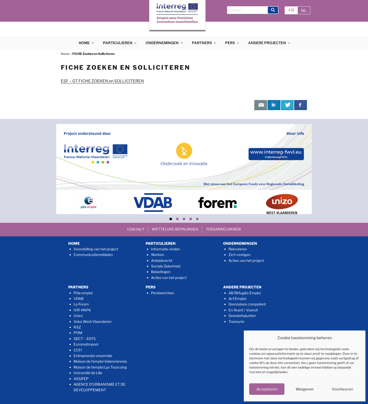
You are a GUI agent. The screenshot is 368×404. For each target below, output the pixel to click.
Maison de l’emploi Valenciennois (100, 361)
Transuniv (236, 321)
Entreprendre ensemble (93, 355)
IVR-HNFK (82, 310)
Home (65, 54)
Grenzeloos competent (247, 304)
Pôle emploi (83, 293)
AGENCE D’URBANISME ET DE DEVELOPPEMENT (99, 387)
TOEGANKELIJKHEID (223, 229)
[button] (170, 219)
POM (78, 332)
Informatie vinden (165, 249)
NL (304, 10)
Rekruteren (237, 249)
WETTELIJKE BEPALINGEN (175, 229)
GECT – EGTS (85, 338)
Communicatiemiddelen (93, 254)
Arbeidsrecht (161, 260)
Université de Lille (88, 373)
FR (291, 10)
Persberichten (162, 293)
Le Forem (81, 304)
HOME (87, 43)
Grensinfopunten (242, 315)
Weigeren (305, 389)
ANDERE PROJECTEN (269, 43)
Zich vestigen (239, 254)
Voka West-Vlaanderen (92, 321)
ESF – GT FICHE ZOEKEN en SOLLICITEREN (102, 81)
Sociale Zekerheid (165, 266)
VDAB (79, 298)
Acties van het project (169, 277)
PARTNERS (204, 43)
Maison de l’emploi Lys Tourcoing (100, 367)
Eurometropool (86, 344)
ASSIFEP (81, 378)
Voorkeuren (342, 389)
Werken (157, 254)
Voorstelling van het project (96, 249)
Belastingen (160, 272)
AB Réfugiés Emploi (244, 293)
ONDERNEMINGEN (164, 43)
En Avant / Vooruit (243, 310)
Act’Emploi (237, 298)
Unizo (78, 315)
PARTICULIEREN (120, 43)
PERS (232, 43)
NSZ (77, 327)
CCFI (78, 350)
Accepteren (267, 389)
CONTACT (135, 229)
